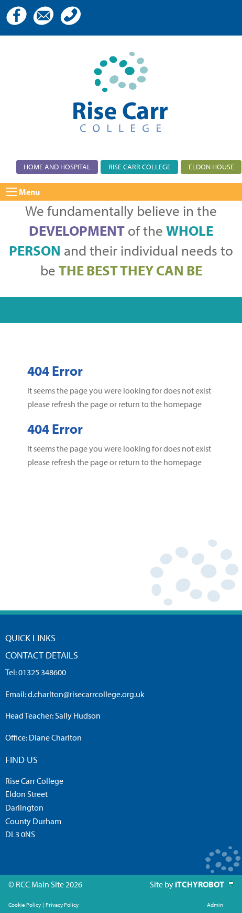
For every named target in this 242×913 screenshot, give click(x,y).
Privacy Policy (62, 904)
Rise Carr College (139, 166)
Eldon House (211, 166)
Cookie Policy (24, 904)
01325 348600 (42, 672)
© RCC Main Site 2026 (45, 884)
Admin (215, 904)
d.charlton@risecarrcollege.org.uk (86, 694)
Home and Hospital (57, 166)
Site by (162, 884)
